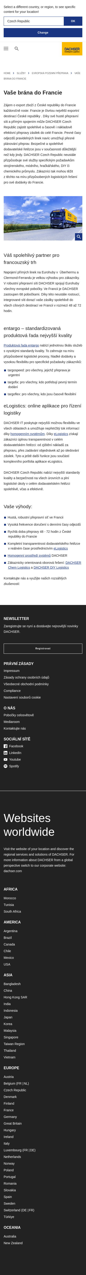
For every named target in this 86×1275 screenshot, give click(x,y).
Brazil (8, 938)
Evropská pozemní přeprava (50, 73)
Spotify (11, 766)
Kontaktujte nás (15, 728)
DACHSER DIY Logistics (51, 567)
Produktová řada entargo (21, 345)
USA (7, 964)
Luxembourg (13, 1150)
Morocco (10, 898)
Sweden (9, 1203)
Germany (10, 1117)
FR (19, 1083)
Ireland (9, 1137)
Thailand (10, 1050)
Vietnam (9, 1057)
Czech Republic (15, 1090)
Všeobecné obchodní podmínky (26, 684)
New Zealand (13, 1243)
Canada (9, 944)
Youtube (12, 759)
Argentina (10, 931)
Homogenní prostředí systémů (29, 555)
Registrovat (42, 648)
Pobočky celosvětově (19, 715)
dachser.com (13, 871)
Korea (8, 1024)
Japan (8, 1017)
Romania (10, 1183)
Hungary (10, 1130)
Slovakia (10, 1190)
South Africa (12, 911)
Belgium (9, 1083)
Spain (8, 1197)
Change (43, 32)
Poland (9, 1170)
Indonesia (11, 1010)
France (9, 1110)
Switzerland (12, 1210)
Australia (10, 1236)
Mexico (9, 958)
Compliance (12, 691)
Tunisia (9, 905)
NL (26, 1083)
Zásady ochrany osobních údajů (26, 677)
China (8, 990)
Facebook (13, 746)
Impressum (11, 671)
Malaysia (10, 1030)
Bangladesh (12, 984)
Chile (7, 951)
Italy (7, 1143)
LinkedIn (12, 753)
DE (32, 1150)
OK (73, 21)
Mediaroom (12, 722)
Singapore (11, 1037)
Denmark (10, 1097)
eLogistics (61, 434)
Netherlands (12, 1157)
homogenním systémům (28, 434)
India (7, 1004)
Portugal (10, 1177)
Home (7, 73)
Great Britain (13, 1123)
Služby (21, 73)
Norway (9, 1163)
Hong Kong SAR (15, 997)
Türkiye (9, 1217)
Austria (9, 1077)
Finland (9, 1103)
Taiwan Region (14, 1044)
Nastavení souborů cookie (22, 697)
